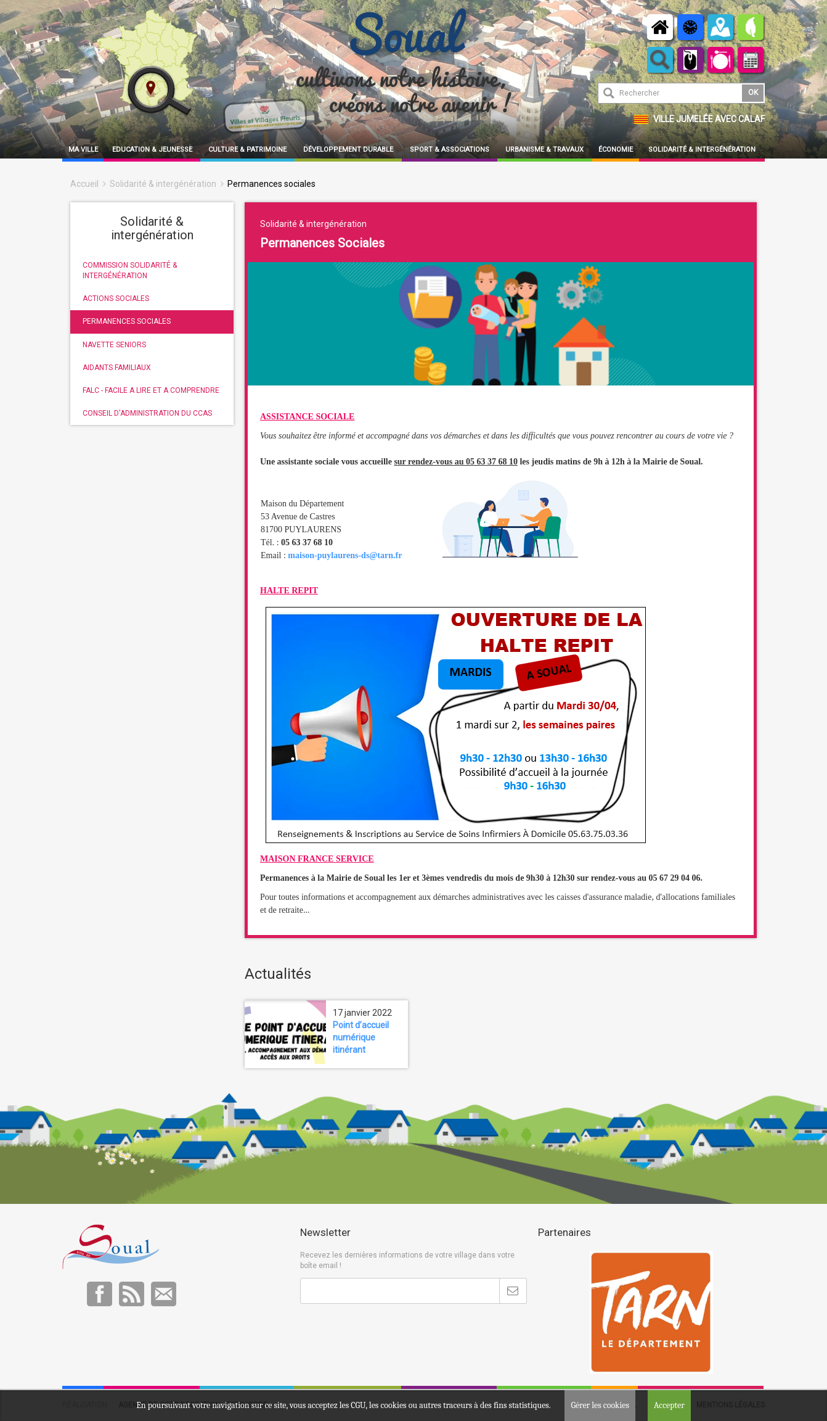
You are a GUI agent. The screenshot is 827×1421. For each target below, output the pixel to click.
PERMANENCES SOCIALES (127, 321)
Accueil (84, 184)
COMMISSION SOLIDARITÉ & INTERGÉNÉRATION (130, 270)
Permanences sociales (271, 184)
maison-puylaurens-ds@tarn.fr (345, 555)
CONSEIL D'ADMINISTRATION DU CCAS (147, 413)
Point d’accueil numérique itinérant (361, 1037)
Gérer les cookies (600, 1405)
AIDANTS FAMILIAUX (117, 367)
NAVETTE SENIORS (114, 344)
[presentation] (393, 1334)
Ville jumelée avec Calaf (709, 119)
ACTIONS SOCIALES (116, 298)
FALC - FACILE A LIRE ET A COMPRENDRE (151, 390)
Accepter (669, 1405)
